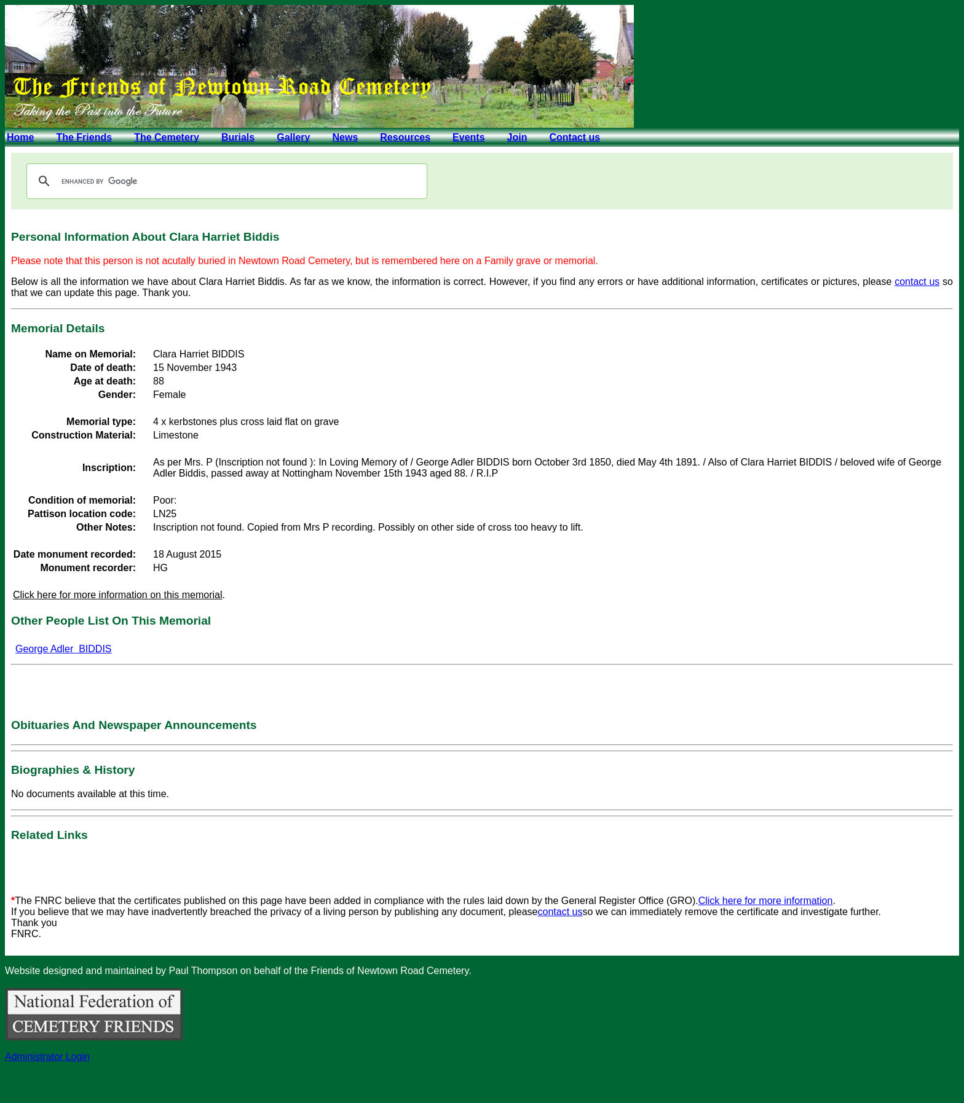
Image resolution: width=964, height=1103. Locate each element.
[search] (225, 181)
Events (468, 137)
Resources (405, 137)
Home (20, 137)
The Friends (84, 137)
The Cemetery (166, 137)
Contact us (574, 137)
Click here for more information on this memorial (118, 595)
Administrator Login (47, 1056)
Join (517, 137)
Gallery (293, 137)
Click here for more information (765, 900)
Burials (238, 137)
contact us (917, 281)
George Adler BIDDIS (63, 649)
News (345, 137)
